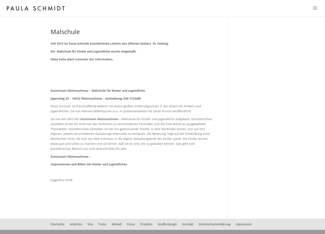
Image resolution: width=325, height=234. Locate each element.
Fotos (131, 224)
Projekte (146, 224)
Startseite (57, 224)
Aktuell (117, 224)
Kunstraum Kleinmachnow (99, 119)
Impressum (244, 224)
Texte (102, 224)
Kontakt (188, 224)
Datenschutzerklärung (214, 224)
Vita (90, 224)
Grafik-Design (167, 224)
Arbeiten (76, 224)
